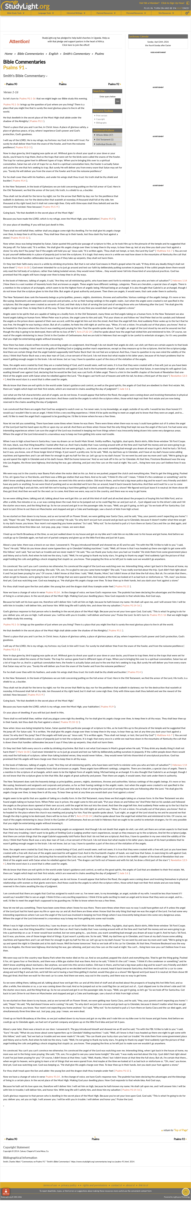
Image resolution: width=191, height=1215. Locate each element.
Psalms (99, 53)
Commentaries (30, 53)
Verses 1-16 (10, 92)
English (53, 53)
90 (11, 84)
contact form (146, 1191)
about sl (130, 1185)
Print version (101, 115)
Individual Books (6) (106, 144)
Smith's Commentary (76, 53)
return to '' (176, 1130)
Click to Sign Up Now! (172, 2)
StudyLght (21, 6)
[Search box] (104, 101)
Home (8, 53)
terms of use (50, 1185)
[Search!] (118, 101)
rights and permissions (95, 1185)
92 (113, 84)
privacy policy (68, 1185)
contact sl (116, 1185)
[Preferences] (187, 13)
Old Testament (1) (104, 139)
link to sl (143, 1185)
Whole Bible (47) (104, 135)
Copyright (100, 119)
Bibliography (101, 123)
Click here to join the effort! (76, 45)
